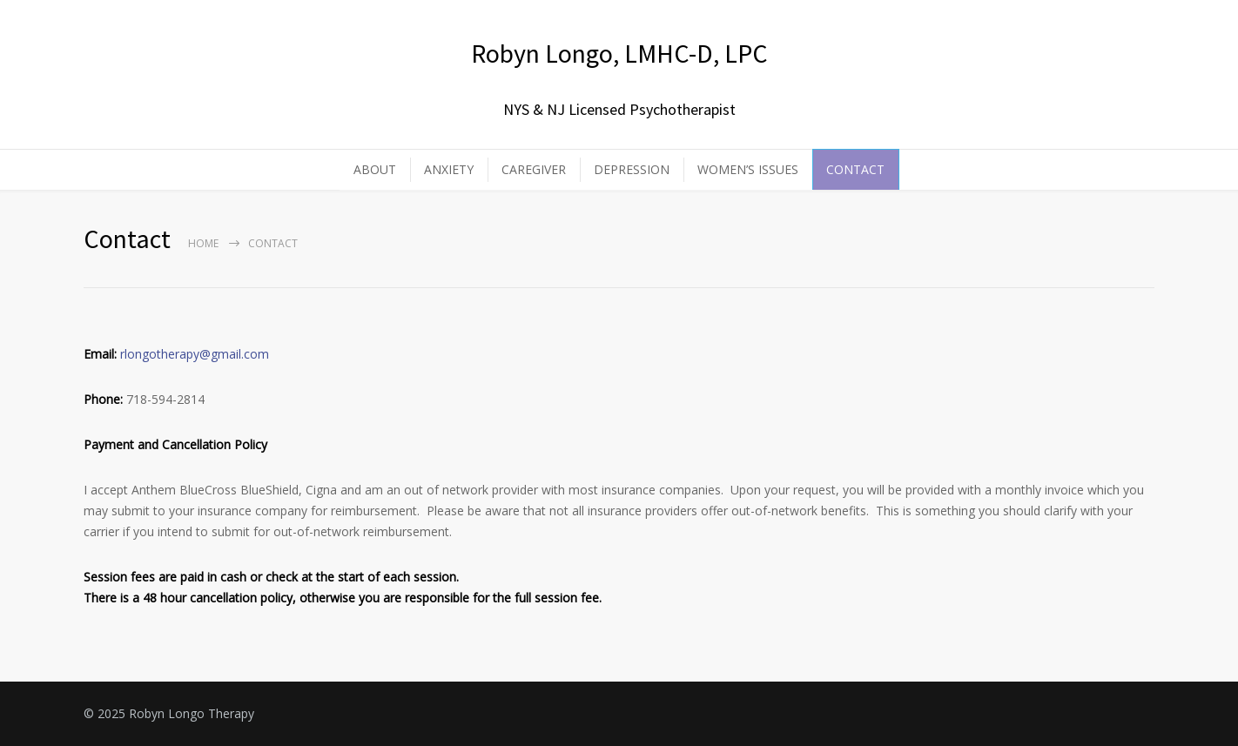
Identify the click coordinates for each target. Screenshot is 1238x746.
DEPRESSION (631, 169)
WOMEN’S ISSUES (747, 169)
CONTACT (855, 169)
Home (203, 243)
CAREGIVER (533, 169)
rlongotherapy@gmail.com (194, 354)
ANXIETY (449, 169)
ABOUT (374, 169)
